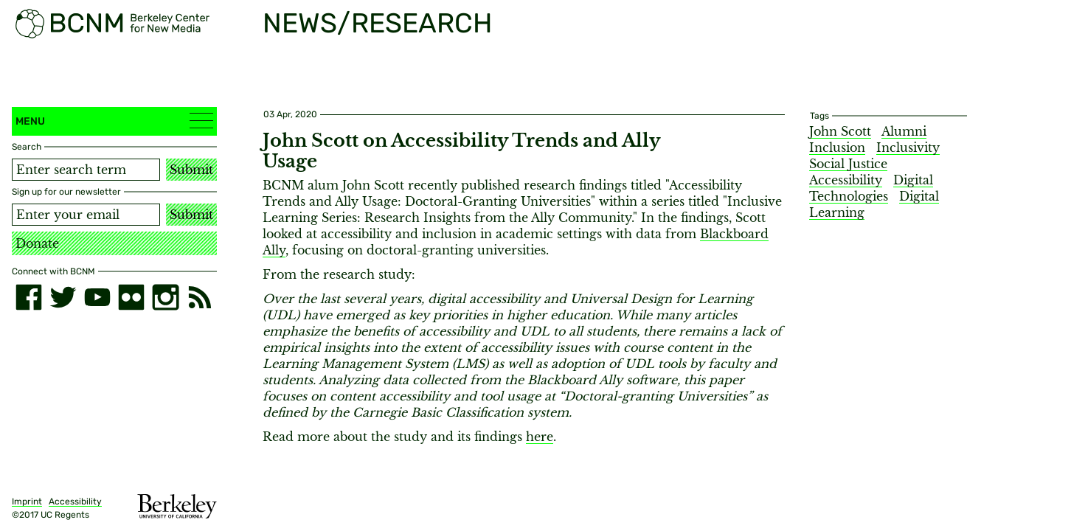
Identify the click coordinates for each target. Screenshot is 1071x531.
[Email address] (86, 215)
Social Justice (848, 163)
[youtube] (97, 297)
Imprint (27, 501)
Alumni (903, 131)
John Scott (840, 131)
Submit (191, 169)
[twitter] (63, 297)
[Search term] (86, 170)
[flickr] (131, 297)
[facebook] (29, 297)
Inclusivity (908, 147)
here (539, 436)
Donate (37, 243)
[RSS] (200, 297)
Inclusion (837, 147)
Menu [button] (114, 120)
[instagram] (165, 297)
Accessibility (75, 501)
